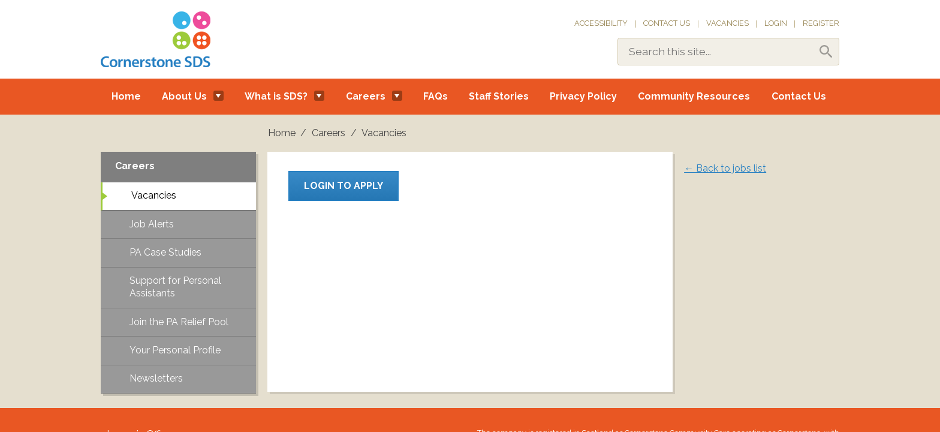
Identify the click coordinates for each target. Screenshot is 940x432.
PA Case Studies (165, 252)
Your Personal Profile (175, 350)
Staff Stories (499, 96)
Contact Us (666, 23)
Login (775, 23)
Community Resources (694, 96)
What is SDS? (276, 96)
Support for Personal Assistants (175, 287)
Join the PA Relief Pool (178, 322)
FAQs (435, 96)
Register (821, 23)
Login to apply (343, 185)
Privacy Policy (583, 96)
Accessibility (601, 23)
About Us (184, 96)
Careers (365, 96)
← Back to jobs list (725, 168)
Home (126, 96)
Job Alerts (151, 224)
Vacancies (727, 23)
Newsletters (156, 378)
